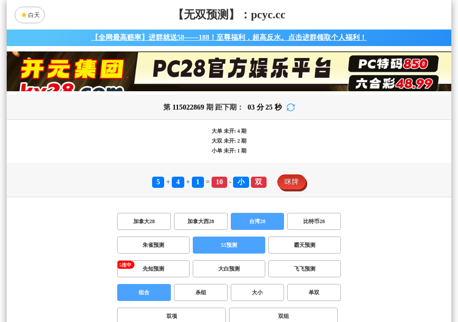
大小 (257, 292)
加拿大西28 (200, 221)
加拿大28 (144, 221)
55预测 (229, 245)
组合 (144, 292)
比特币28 (314, 221)
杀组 (200, 292)
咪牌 (291, 182)
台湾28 (257, 221)
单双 (314, 292)
